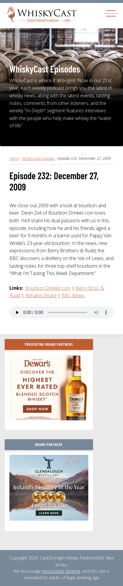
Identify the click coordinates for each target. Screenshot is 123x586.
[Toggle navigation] (111, 13)
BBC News (72, 295)
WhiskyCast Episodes (38, 158)
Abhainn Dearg (40, 295)
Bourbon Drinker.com (48, 288)
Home (14, 158)
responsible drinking (61, 571)
